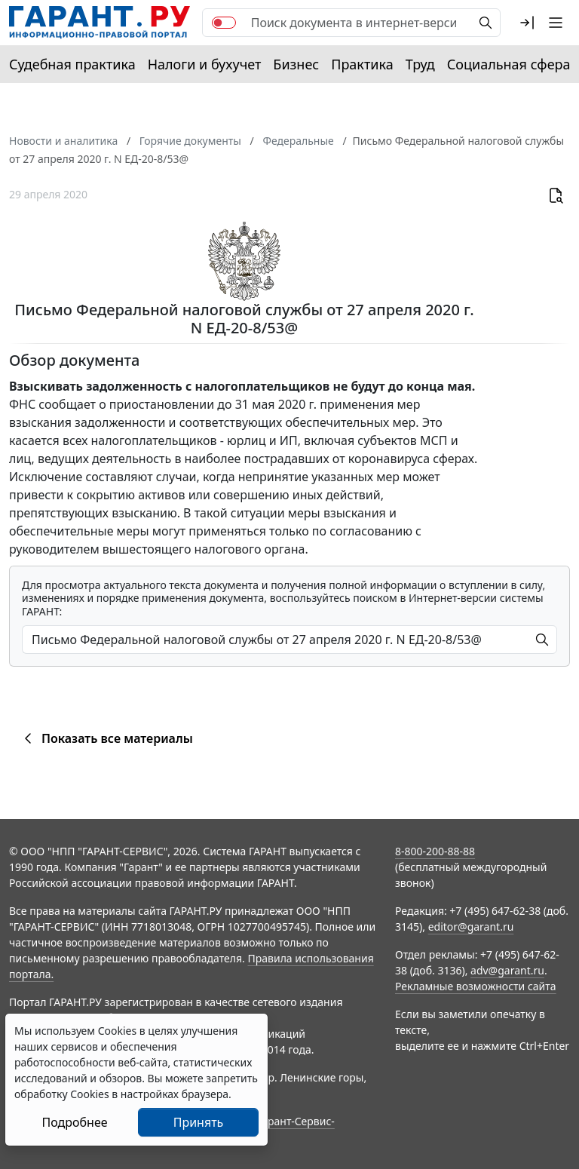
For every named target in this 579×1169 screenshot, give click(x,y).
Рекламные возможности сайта (475, 986)
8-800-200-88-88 (435, 851)
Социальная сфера (509, 64)
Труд (420, 64)
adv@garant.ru (507, 970)
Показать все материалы (106, 738)
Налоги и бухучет (205, 64)
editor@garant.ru (471, 926)
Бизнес (296, 64)
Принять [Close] (198, 1122)
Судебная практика (72, 64)
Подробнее (74, 1122)
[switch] (224, 23)
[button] (527, 22)
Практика (362, 64)
